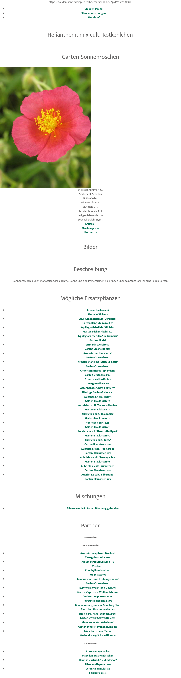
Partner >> (90, 232)
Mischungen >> (90, 228)
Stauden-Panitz (94, 9)
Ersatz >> (90, 224)
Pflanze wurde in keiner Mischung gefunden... (93, 508)
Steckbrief (93, 17)
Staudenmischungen (93, 13)
